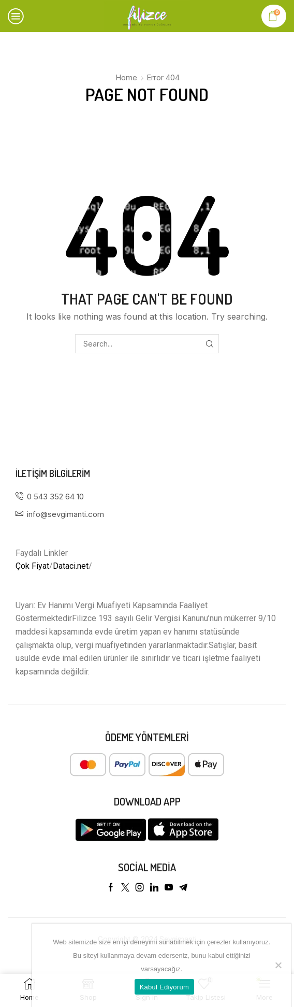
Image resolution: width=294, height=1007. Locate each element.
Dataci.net (71, 566)
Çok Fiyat (32, 566)
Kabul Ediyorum (164, 987)
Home (126, 77)
